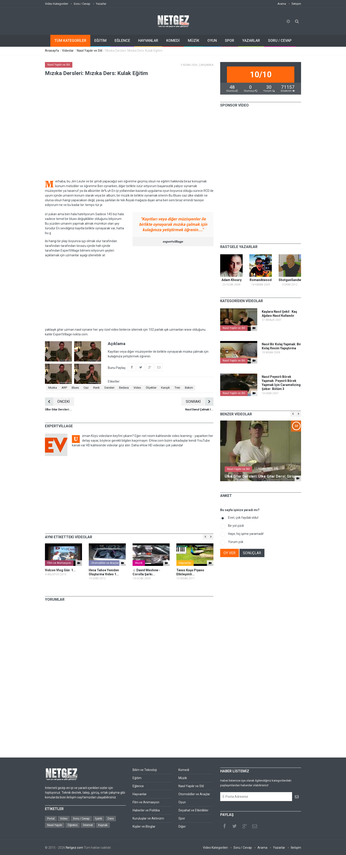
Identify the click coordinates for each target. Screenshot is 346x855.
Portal (51, 818)
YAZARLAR (251, 40)
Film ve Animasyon (59, 563)
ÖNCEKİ (57, 401)
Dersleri (109, 387)
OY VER (229, 553)
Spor (181, 818)
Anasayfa (52, 50)
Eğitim (137, 778)
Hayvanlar (185, 563)
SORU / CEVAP (280, 40)
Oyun (182, 802)
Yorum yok (235, 542)
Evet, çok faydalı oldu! (243, 517)
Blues (75, 387)
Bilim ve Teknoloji (145, 770)
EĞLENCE (122, 40)
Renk (96, 387)
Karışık (165, 387)
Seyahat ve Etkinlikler (193, 810)
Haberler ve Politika (146, 810)
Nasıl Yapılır (54, 825)
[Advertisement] (129, 292)
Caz (86, 387)
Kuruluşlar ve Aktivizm (148, 818)
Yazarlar (101, 3)
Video (137, 387)
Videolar (68, 50)
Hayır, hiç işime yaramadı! (246, 534)
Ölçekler (151, 387)
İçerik (98, 818)
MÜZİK (193, 40)
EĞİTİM (100, 40)
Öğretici (73, 825)
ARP (64, 387)
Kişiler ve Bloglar (144, 826)
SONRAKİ (199, 401)
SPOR (229, 40)
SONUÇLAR (252, 553)
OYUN (212, 40)
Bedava (124, 387)
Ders (111, 818)
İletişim (296, 3)
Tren (177, 387)
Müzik (138, 563)
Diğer (182, 826)
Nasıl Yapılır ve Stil (89, 50)
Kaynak (103, 825)
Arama (281, 3)
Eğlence (138, 786)
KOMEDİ (173, 40)
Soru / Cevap (82, 3)
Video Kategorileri (56, 3)
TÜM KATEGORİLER (70, 40)
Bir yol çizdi (236, 525)
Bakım (189, 387)
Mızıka (52, 387)
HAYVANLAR (148, 40)
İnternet (88, 825)
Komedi (183, 770)
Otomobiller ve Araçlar (105, 563)
